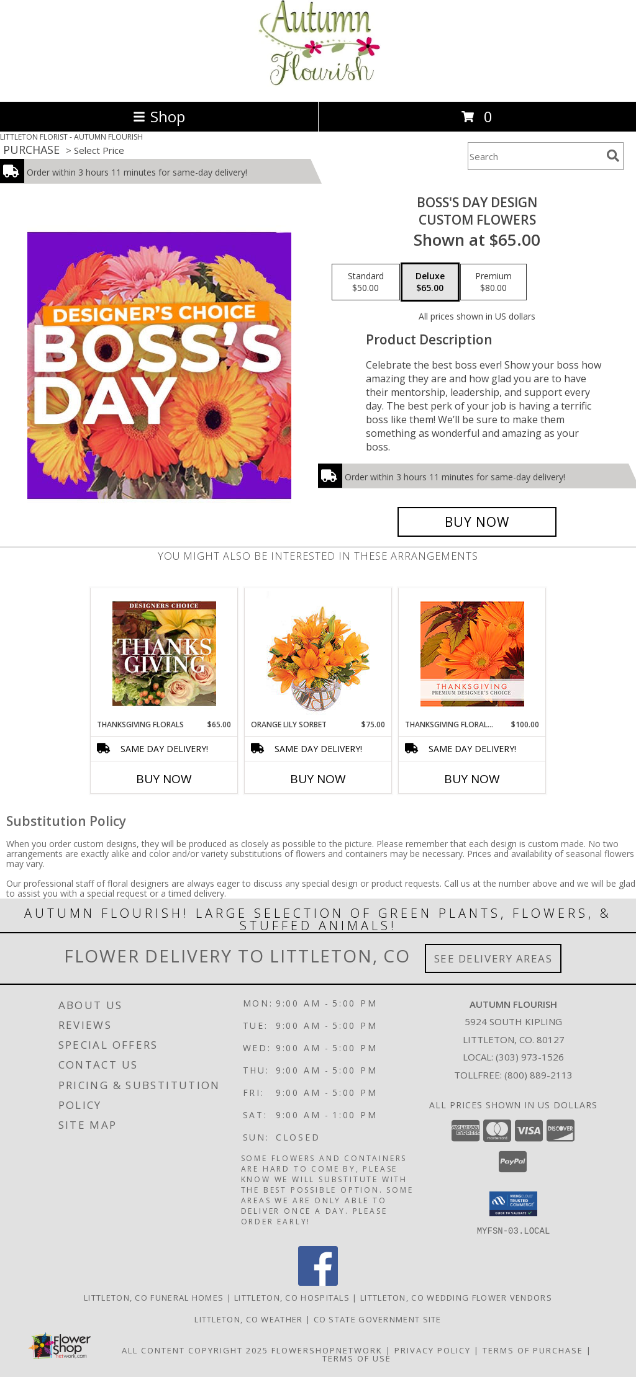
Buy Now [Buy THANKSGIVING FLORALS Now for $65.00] (164, 779)
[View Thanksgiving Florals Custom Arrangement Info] (164, 653)
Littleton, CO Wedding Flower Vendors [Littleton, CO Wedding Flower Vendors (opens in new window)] (456, 1297)
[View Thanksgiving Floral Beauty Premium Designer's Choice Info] (472, 654)
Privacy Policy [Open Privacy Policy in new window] (432, 1349)
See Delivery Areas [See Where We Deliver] (493, 958)
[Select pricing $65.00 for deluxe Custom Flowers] (430, 282)
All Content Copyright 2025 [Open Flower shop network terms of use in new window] (195, 1349)
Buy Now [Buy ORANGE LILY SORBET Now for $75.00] (318, 779)
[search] (613, 156)
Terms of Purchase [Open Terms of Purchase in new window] (533, 1349)
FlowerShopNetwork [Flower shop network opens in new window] (327, 1349)
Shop (159, 116)
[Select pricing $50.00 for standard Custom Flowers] (365, 282)
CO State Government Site (378, 1318)
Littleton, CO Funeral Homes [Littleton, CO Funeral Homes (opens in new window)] (154, 1297)
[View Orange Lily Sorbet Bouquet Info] (318, 654)
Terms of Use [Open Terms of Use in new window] (356, 1357)
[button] (513, 1203)
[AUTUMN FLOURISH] (318, 83)
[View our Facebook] (318, 1282)
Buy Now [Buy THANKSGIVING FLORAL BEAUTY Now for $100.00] (472, 779)
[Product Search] (534, 156)
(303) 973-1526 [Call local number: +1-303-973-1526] (530, 1057)
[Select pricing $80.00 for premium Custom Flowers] (493, 282)
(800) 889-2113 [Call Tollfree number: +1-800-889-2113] (538, 1075)
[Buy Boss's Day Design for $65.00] (477, 522)
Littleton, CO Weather (248, 1318)
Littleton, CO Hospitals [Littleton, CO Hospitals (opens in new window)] (292, 1297)
